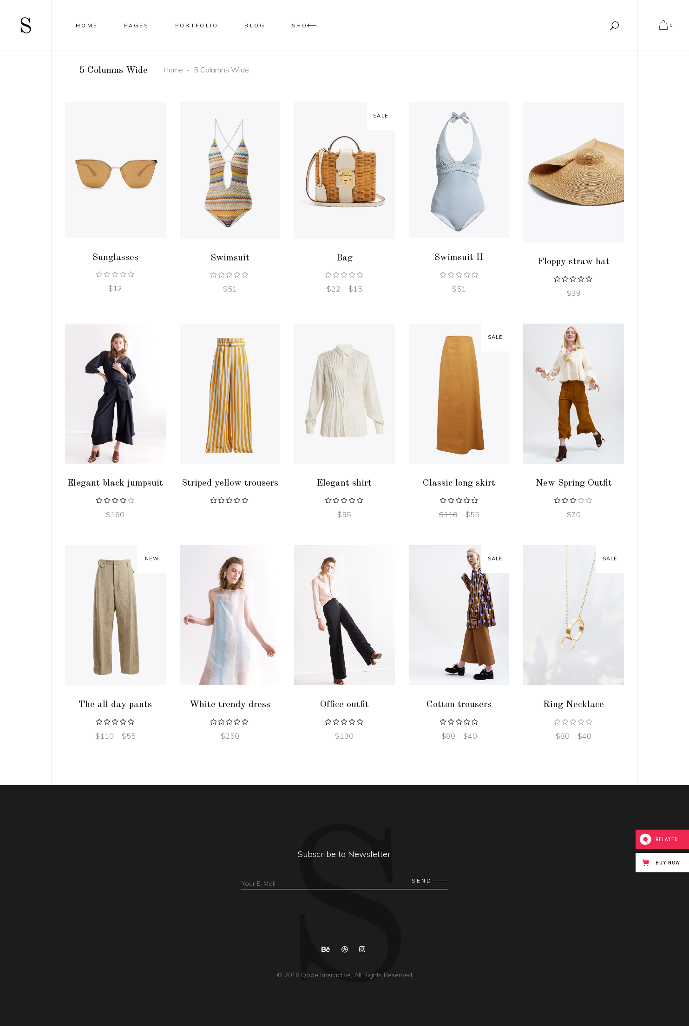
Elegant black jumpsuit (115, 483)
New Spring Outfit (574, 483)
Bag (344, 258)
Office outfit (344, 704)
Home (173, 69)
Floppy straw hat (574, 261)
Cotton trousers (459, 704)
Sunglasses (115, 257)
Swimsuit (229, 258)
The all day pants (115, 704)
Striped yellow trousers (230, 483)
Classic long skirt (459, 483)
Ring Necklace (573, 704)
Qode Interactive (325, 975)
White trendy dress (230, 704)
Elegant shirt (344, 483)
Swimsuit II (459, 257)
